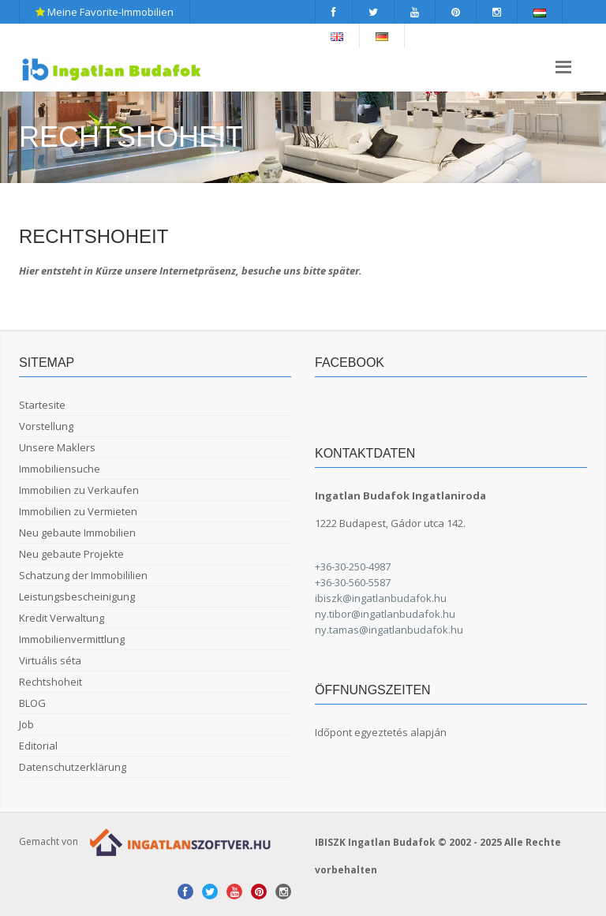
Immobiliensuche (59, 469)
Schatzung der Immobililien (83, 575)
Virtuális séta (50, 660)
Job (26, 724)
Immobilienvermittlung (72, 639)
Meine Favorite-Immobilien (105, 12)
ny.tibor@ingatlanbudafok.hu (385, 614)
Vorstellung (46, 426)
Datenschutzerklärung (72, 767)
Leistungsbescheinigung (77, 596)
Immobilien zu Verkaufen (79, 490)
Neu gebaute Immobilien (77, 532)
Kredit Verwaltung (61, 618)
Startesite (42, 405)
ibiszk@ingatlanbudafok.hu (381, 598)
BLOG (32, 703)
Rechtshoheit (50, 682)
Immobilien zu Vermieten (78, 511)
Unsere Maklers (57, 447)
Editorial (38, 745)
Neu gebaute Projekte (71, 554)
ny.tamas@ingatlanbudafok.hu (389, 630)
